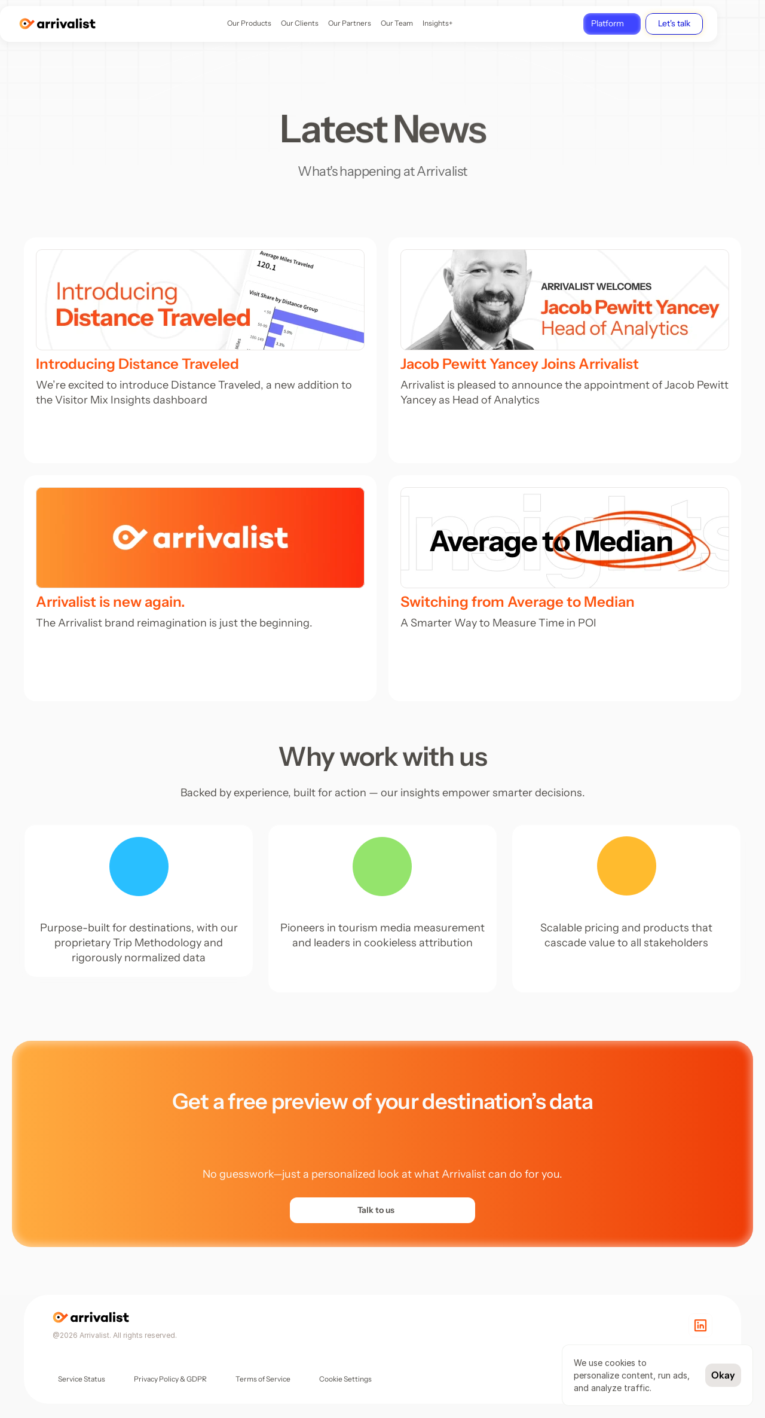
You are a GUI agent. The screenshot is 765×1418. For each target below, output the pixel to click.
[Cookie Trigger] (345, 1379)
